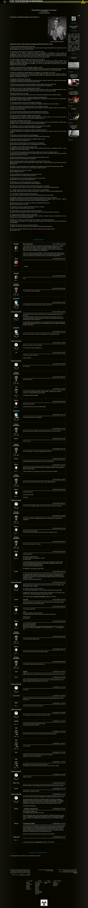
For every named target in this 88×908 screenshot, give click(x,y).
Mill (16, 728)
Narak (16, 702)
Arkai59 (16, 721)
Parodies (73, 27)
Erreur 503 (28, 889)
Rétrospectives (38, 892)
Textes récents (47, 882)
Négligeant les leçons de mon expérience (73, 76)
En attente (37, 883)
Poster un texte (38, 882)
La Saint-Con (29, 884)
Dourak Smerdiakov (16, 284)
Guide (27, 882)
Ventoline (16, 244)
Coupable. (73, 108)
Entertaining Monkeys (56, 884)
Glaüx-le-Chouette (45, 12)
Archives (37, 890)
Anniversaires (38, 891)
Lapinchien (16, 298)
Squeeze (55, 885)
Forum (27, 885)
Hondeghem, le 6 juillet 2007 (24, 874)
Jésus (16, 258)
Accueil (30, 881)
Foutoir (28, 888)
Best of (36, 888)
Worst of (37, 889)
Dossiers (37, 885)
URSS (45, 883)
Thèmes (71, 26)
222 (78, 68)
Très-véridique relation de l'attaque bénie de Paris (74, 93)
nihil (16, 387)
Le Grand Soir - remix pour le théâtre (74, 127)
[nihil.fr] (55, 882)
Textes (39, 881)
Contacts (28, 883)
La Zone (26, 1)
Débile (76, 26)
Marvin (16, 400)
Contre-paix (16, 837)
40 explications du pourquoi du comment (44, 10)
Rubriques (37, 884)
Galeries (28, 886)
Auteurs (37, 893)
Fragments (73, 57)
